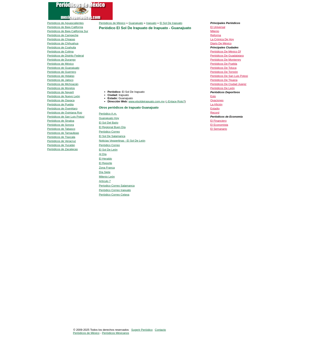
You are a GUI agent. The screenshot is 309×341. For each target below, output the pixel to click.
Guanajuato (136, 23)
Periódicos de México (112, 23)
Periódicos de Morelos (61, 88)
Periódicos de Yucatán (61, 145)
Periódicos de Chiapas (61, 39)
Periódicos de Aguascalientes (65, 23)
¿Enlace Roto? (175, 101)
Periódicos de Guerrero (61, 71)
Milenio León (107, 176)
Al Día (102, 154)
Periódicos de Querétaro (62, 108)
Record (214, 112)
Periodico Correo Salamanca (117, 185)
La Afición (216, 104)
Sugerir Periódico (142, 329)
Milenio (214, 31)
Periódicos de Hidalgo (60, 76)
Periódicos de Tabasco (61, 128)
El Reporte (105, 163)
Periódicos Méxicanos (115, 333)
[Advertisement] (153, 60)
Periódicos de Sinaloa (60, 120)
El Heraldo (105, 158)
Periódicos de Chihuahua (62, 43)
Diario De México (221, 43)
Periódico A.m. (108, 113)
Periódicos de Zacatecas (62, 149)
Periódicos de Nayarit (60, 92)
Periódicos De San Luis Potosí (229, 76)
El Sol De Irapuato (171, 23)
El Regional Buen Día (112, 127)
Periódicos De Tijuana (223, 80)
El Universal (217, 27)
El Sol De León (108, 149)
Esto (213, 96)
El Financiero (218, 120)
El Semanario (218, 128)
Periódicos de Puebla (60, 104)
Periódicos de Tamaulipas (63, 133)
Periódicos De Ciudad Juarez (228, 84)
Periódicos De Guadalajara (227, 55)
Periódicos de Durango (61, 59)
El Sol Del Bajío (108, 122)
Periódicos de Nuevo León (63, 96)
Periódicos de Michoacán (62, 84)
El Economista (219, 124)
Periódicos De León (222, 88)
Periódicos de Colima (60, 51)
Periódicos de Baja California (65, 27)
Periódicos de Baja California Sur (67, 31)
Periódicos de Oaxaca (60, 100)
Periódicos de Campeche (62, 35)
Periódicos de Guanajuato (63, 67)
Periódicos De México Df (225, 51)
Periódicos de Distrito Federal (65, 55)
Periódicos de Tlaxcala (61, 137)
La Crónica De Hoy (222, 39)
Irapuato (151, 23)
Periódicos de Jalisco (60, 80)
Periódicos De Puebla (223, 63)
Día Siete (104, 172)
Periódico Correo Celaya (114, 194)
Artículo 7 (105, 181)
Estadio (215, 108)
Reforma (215, 35)
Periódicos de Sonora (60, 124)
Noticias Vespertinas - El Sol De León (122, 140)
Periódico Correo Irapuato (115, 190)
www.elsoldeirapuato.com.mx (147, 101)
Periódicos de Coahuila (61, 47)
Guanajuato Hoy (109, 118)
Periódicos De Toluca (223, 67)
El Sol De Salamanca (112, 136)
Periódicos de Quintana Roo (64, 112)
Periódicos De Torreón (224, 71)
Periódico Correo (109, 131)
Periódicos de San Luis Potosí (65, 116)
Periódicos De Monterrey (225, 59)
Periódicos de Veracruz (61, 141)
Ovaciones (216, 100)
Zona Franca (107, 167)
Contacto (160, 329)
